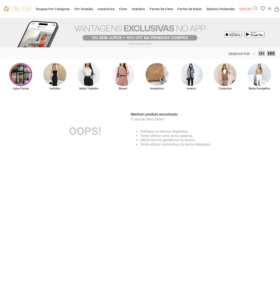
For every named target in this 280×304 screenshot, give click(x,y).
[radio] (261, 53)
